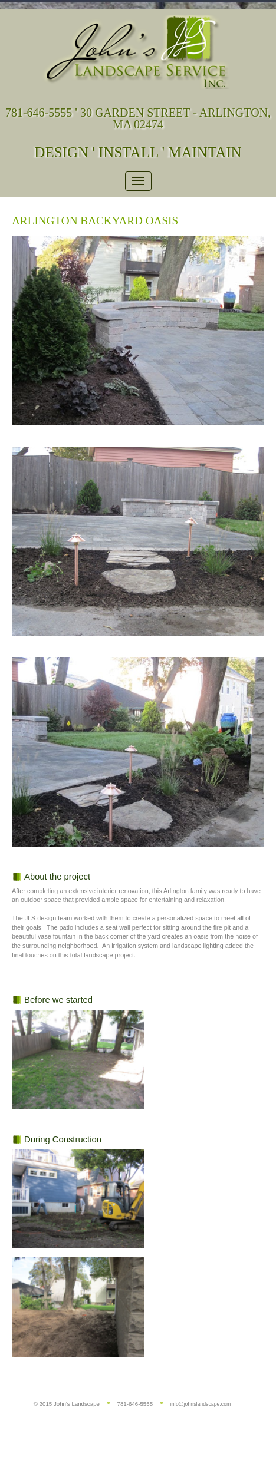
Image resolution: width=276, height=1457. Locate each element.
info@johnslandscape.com (200, 1404)
